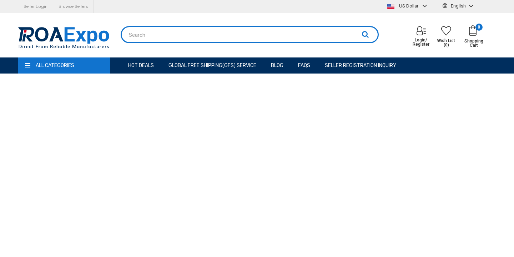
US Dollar (408, 6)
